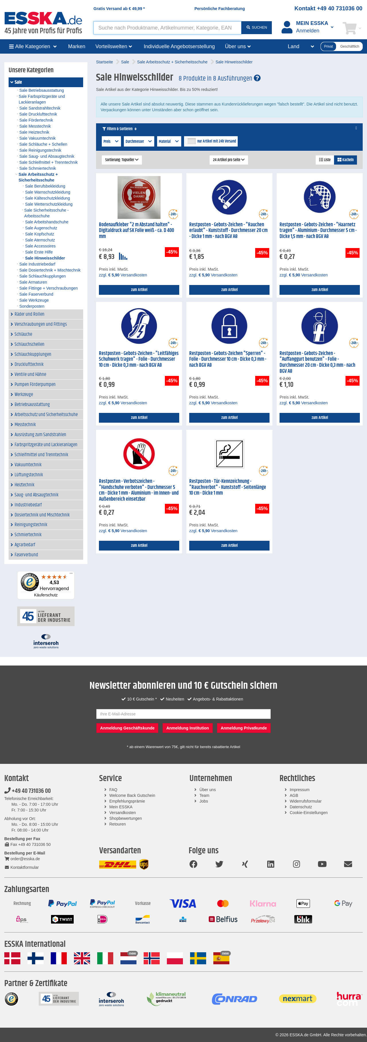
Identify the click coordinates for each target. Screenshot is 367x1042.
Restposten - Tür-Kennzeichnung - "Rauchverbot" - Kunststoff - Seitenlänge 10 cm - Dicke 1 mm (227, 487)
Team (204, 795)
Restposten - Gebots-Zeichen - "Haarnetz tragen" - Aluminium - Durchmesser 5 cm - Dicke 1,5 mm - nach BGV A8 (318, 231)
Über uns (208, 789)
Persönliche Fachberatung (219, 8)
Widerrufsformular (305, 801)
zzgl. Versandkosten (123, 275)
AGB (294, 795)
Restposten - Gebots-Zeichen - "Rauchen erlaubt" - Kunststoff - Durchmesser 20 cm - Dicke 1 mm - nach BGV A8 (228, 231)
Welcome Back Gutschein (132, 795)
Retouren (117, 824)
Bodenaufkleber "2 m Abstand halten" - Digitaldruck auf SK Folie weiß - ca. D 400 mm (136, 231)
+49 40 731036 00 (27, 791)
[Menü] (71, 574)
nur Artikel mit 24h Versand (216, 141)
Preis (111, 142)
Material (169, 142)
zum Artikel (139, 290)
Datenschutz (301, 807)
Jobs (204, 801)
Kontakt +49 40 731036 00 (328, 8)
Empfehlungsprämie (127, 801)
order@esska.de (22, 858)
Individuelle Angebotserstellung (179, 46)
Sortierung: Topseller (121, 160)
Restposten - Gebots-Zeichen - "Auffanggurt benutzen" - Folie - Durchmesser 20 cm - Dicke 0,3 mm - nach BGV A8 (317, 362)
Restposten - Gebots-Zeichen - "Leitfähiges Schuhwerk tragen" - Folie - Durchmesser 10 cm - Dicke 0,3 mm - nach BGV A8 (139, 359)
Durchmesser (139, 142)
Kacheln (345, 160)
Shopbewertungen (125, 818)
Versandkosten (122, 812)
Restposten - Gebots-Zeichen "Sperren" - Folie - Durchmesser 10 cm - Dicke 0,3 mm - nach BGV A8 (227, 359)
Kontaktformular (21, 867)
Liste (325, 160)
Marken (76, 46)
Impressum (299, 789)
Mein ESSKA (120, 807)
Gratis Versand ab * (119, 8)
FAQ (113, 789)
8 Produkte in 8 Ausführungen (220, 78)
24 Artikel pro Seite (229, 160)
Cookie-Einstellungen (308, 812)
